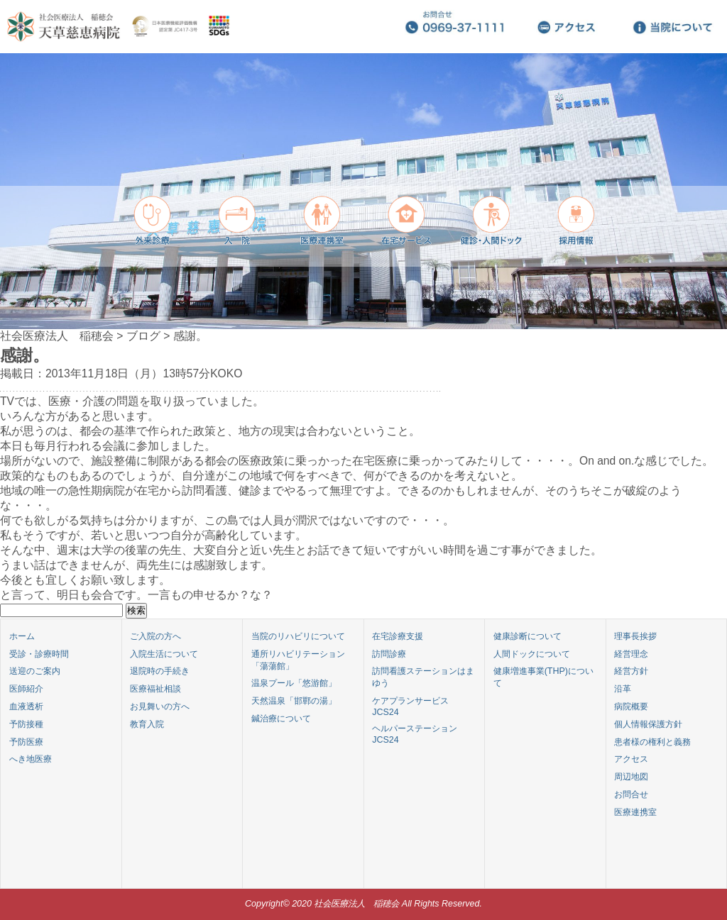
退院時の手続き (160, 671)
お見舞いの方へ (160, 706)
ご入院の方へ (155, 636)
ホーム (22, 636)
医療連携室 (635, 812)
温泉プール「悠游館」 (294, 683)
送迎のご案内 (34, 671)
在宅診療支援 (397, 636)
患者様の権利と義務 (652, 742)
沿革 (622, 689)
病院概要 (631, 706)
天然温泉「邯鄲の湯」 (294, 701)
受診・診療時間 (39, 654)
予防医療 (26, 742)
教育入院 (147, 724)
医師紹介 (26, 689)
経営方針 (631, 671)
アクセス (631, 759)
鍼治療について (281, 719)
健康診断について (527, 636)
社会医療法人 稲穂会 (57, 336)
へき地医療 (30, 759)
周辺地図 (631, 777)
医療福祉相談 (155, 689)
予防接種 (26, 724)
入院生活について (164, 654)
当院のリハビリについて (298, 636)
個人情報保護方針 (648, 724)
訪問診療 (389, 654)
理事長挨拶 (635, 636)
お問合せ (631, 794)
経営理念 (631, 654)
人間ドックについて (531, 654)
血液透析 (26, 706)
